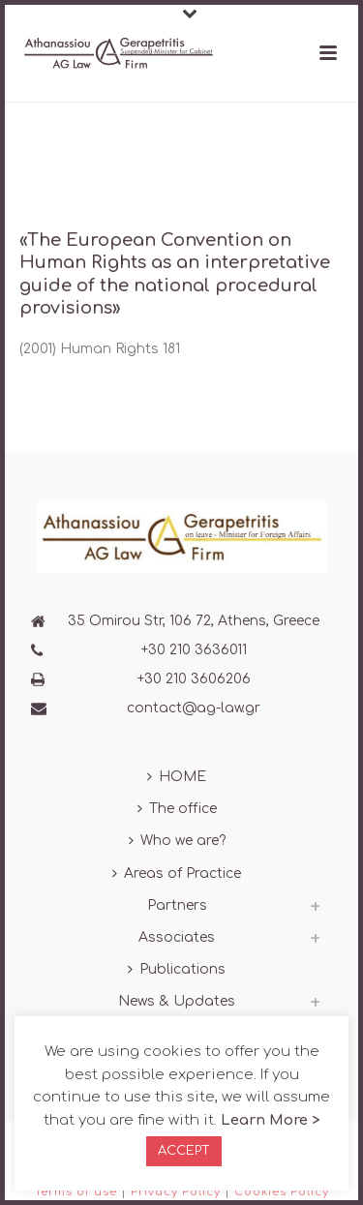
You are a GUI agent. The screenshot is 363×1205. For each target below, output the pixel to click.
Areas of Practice (176, 873)
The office (177, 808)
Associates (176, 937)
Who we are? (177, 840)
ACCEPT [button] (184, 1151)
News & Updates (176, 1001)
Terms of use (76, 1192)
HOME (176, 776)
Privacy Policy (176, 1192)
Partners (177, 905)
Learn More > (270, 1120)
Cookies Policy (281, 1192)
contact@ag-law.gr (193, 708)
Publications (177, 969)
